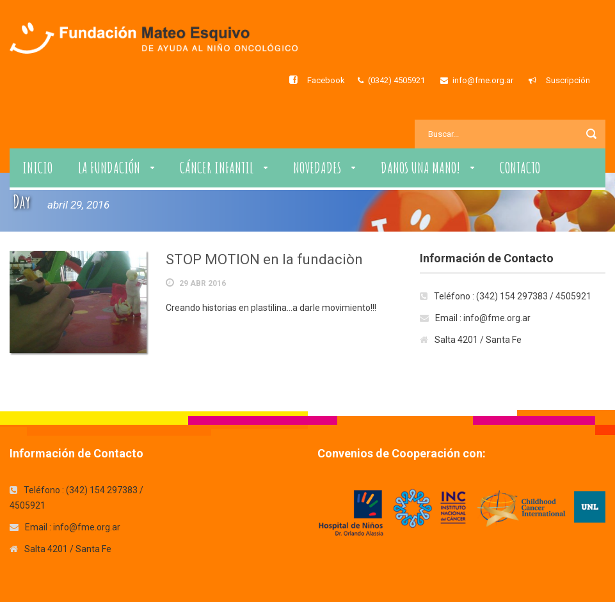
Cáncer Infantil (216, 167)
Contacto (520, 167)
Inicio (37, 167)
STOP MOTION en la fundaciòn (264, 259)
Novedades (317, 167)
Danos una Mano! (420, 167)
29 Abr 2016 (202, 283)
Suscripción (568, 80)
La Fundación (109, 167)
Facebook (326, 80)
